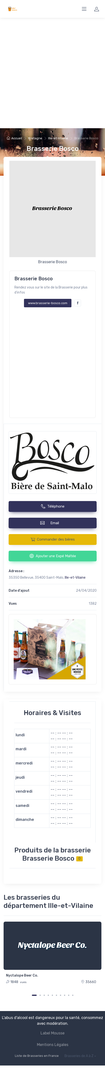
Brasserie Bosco (53, 149)
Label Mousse (52, 1033)
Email (52, 523)
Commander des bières (53, 539)
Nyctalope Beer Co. (22, 975)
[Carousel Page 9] (68, 995)
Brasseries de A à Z (78, 1056)
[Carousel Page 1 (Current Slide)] (34, 995)
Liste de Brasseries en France (37, 1056)
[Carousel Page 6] (56, 995)
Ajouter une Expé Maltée (52, 556)
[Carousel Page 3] (44, 995)
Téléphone (52, 506)
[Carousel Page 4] (48, 995)
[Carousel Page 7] (60, 995)
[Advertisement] (52, 73)
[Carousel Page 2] (40, 995)
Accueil (14, 138)
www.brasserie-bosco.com (47, 303)
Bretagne (35, 138)
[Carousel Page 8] (64, 995)
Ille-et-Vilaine (58, 138)
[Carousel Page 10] (72, 995)
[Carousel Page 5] (52, 995)
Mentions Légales (52, 1044)
